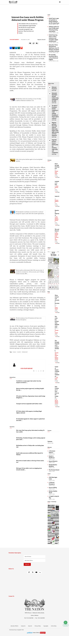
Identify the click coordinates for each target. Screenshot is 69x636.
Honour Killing (53, 487)
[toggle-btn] (59, 2)
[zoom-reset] (33, 43)
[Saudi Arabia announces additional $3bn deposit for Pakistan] (12, 455)
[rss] (40, 572)
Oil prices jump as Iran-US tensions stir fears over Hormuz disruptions (29, 318)
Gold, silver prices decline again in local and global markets (29, 160)
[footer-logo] (34, 605)
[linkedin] (16, 48)
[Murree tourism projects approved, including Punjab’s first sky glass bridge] (12, 391)
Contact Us (23, 626)
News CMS (35, 632)
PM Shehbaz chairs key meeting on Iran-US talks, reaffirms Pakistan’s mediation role (28, 99)
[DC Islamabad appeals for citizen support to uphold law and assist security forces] (12, 421)
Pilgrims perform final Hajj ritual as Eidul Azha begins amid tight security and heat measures (55, 129)
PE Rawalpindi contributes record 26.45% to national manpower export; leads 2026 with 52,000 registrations (30, 212)
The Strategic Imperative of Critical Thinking (57, 345)
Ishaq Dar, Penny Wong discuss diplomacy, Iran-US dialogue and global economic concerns (54, 48)
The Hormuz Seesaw (54, 470)
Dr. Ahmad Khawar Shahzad (56, 219)
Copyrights (45, 626)
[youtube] (36, 572)
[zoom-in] (37, 43)
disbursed (24, 352)
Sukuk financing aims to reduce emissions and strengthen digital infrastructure (53, 38)
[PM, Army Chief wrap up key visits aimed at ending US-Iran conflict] (12, 433)
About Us (30, 626)
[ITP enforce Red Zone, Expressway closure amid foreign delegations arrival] (12, 398)
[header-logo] (13, 2)
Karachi (43, 39)
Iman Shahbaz (56, 187)
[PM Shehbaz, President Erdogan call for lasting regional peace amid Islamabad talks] (12, 440)
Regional (39, 39)
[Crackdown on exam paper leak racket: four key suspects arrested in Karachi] (12, 383)
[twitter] (13, 48)
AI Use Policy (53, 626)
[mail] (21, 48)
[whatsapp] (19, 48)
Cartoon (50, 441)
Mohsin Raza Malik (56, 172)
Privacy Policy (38, 626)
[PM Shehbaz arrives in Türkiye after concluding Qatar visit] (12, 448)
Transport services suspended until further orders (29, 403)
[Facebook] (11, 48)
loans (14, 352)
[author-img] (51, 166)
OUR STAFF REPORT (14, 39)
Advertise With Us (14, 626)
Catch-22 (57, 196)
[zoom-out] (30, 43)
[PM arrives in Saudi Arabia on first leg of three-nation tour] (12, 463)
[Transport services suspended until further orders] (12, 406)
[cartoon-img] (53, 436)
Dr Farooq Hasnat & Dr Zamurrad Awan (56, 236)
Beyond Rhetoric (53, 461)
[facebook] (53, 90)
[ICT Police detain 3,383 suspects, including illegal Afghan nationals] (12, 414)
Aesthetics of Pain (57, 183)
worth (19, 352)
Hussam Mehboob (56, 201)
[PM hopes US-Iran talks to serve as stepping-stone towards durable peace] (12, 470)
